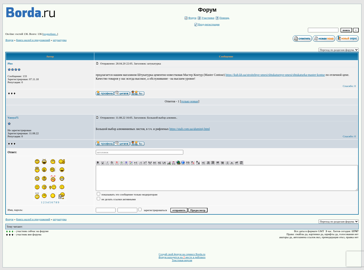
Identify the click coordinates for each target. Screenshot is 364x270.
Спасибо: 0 (349, 85)
